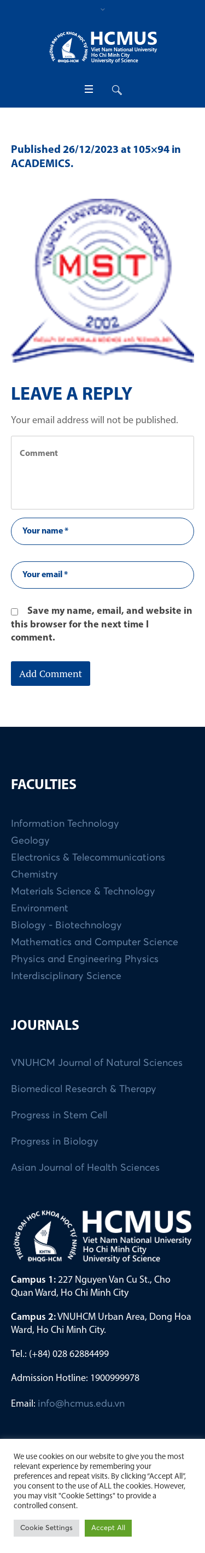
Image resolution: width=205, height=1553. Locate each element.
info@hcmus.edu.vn (81, 1404)
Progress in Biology (54, 1142)
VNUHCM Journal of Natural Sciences (97, 1063)
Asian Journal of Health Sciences (85, 1168)
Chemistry (34, 875)
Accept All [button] (108, 1528)
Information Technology (65, 824)
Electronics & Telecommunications (88, 858)
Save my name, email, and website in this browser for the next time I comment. (101, 624)
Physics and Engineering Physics (85, 959)
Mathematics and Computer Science (94, 942)
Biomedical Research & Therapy (83, 1089)
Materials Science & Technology (83, 892)
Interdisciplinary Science (66, 976)
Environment (39, 909)
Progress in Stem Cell (59, 1116)
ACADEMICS (41, 164)
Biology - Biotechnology (66, 925)
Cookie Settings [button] (46, 1528)
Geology (30, 841)
